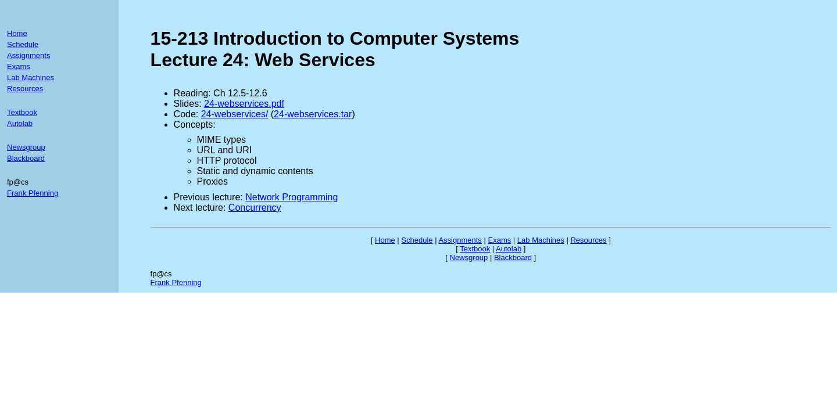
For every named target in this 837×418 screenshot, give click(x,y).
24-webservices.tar (313, 114)
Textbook (22, 112)
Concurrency (254, 207)
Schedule (22, 44)
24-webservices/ (235, 114)
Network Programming (291, 197)
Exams (18, 66)
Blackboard (26, 158)
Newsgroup (26, 147)
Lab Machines (30, 77)
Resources (25, 88)
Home (17, 33)
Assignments (28, 55)
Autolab (20, 123)
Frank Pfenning (32, 193)
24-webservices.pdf (244, 104)
